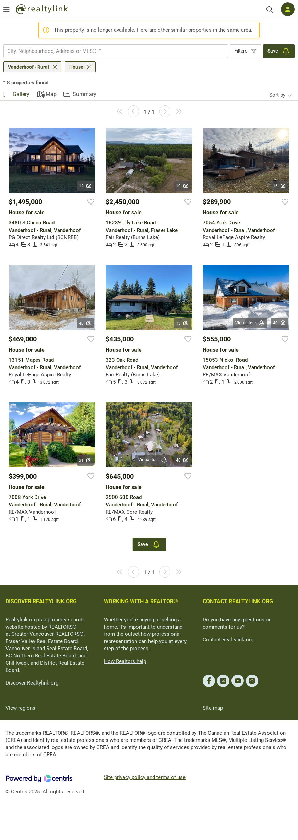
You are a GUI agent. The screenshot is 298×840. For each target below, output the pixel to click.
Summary (84, 94)
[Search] (270, 9)
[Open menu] (6, 9)
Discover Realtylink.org (31, 683)
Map (51, 94)
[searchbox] (111, 51)
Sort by (277, 95)
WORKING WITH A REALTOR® (141, 601)
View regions (20, 708)
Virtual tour (250, 323)
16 (279, 186)
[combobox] (115, 51)
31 (85, 460)
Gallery (21, 94)
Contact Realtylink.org (228, 640)
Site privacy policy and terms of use (145, 777)
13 (182, 323)
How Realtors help (125, 661)
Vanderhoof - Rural (28, 67)
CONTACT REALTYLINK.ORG (238, 601)
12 (85, 186)
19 (182, 186)
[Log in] (288, 9)
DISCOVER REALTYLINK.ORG (41, 601)
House (76, 67)
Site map (213, 708)
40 (85, 323)
